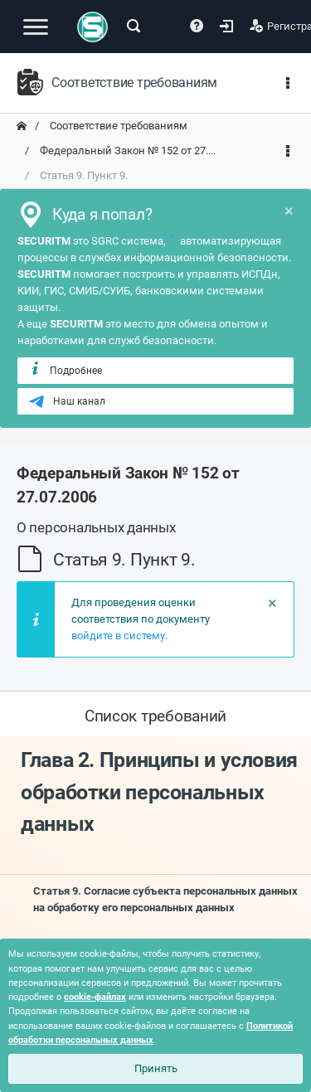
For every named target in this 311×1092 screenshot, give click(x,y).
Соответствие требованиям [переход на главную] (117, 125)
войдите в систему (118, 635)
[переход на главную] (22, 126)
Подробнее (65, 370)
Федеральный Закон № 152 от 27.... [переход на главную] (126, 150)
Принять (155, 1068)
